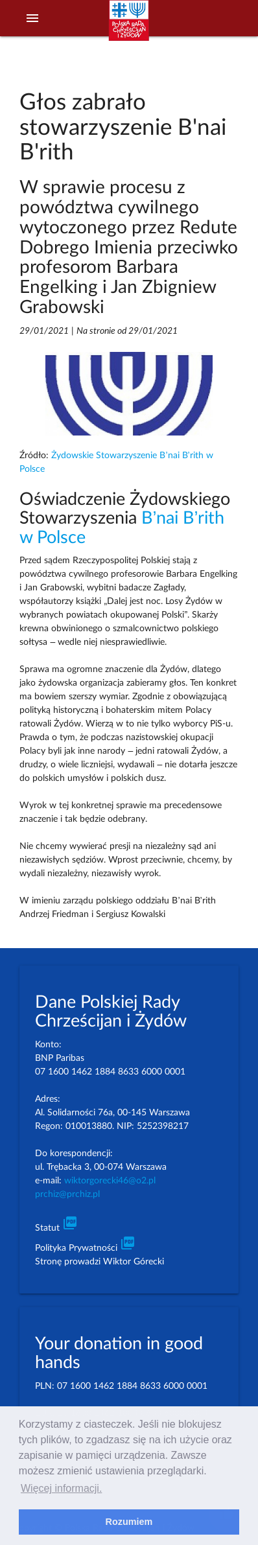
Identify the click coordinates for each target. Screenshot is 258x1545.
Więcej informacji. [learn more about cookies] (61, 1488)
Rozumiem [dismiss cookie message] (129, 1521)
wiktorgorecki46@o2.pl (110, 1180)
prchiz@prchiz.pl (67, 1194)
